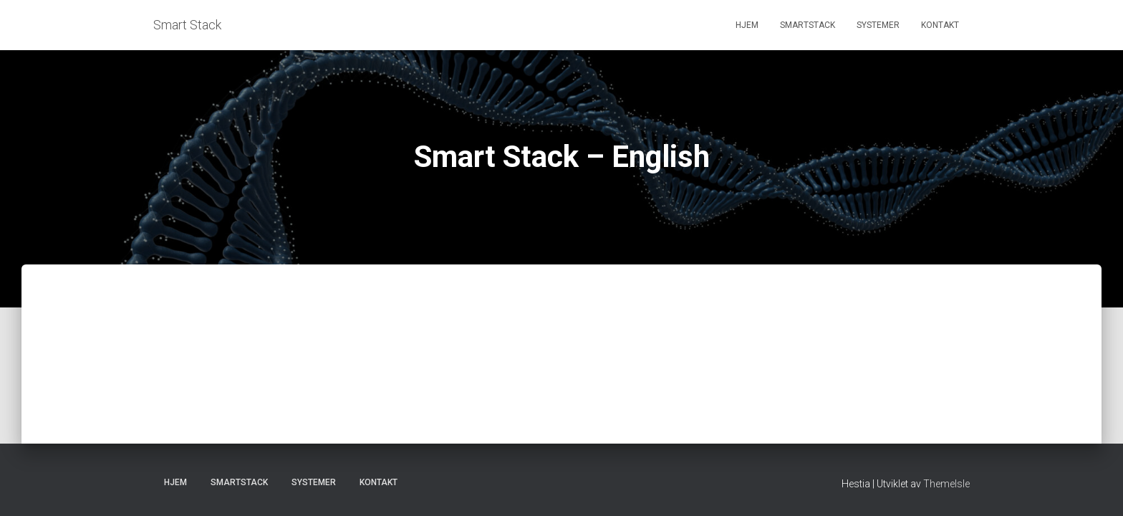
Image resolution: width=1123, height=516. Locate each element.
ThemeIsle (946, 483)
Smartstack (807, 25)
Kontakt (940, 25)
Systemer (878, 25)
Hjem (747, 25)
